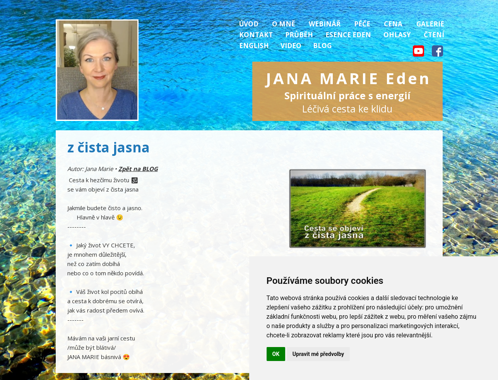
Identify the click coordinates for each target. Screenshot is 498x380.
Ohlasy (397, 34)
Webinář (325, 23)
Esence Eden (348, 34)
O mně (283, 23)
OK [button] (276, 354)
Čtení (434, 34)
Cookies (209, 376)
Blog (322, 45)
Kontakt (256, 34)
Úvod (248, 23)
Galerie (430, 23)
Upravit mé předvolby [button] (318, 354)
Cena (393, 23)
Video (291, 45)
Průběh (299, 34)
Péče (362, 23)
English (254, 45)
